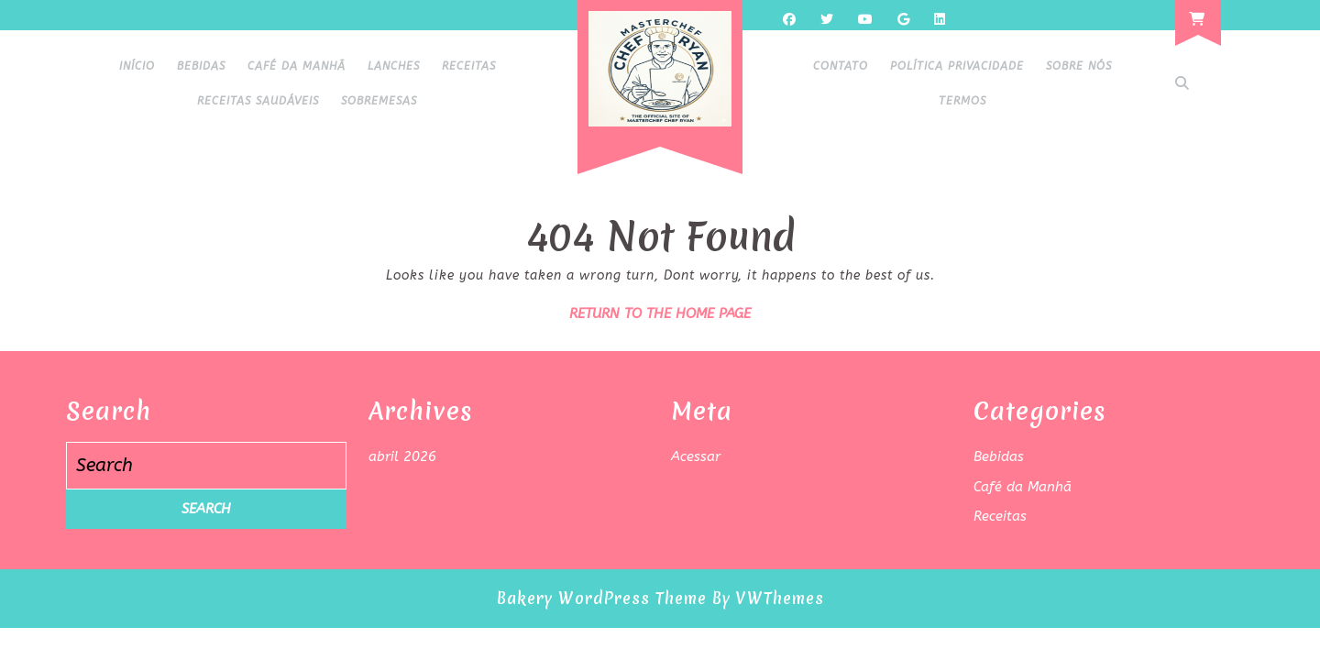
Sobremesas (379, 100)
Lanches (394, 66)
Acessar (695, 456)
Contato (840, 66)
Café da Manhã (297, 66)
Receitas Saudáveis (258, 100)
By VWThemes (768, 598)
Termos (962, 100)
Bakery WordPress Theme (602, 598)
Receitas (469, 66)
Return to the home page (660, 313)
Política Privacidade (957, 66)
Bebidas (201, 66)
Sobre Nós (1079, 66)
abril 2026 (402, 456)
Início (137, 66)
